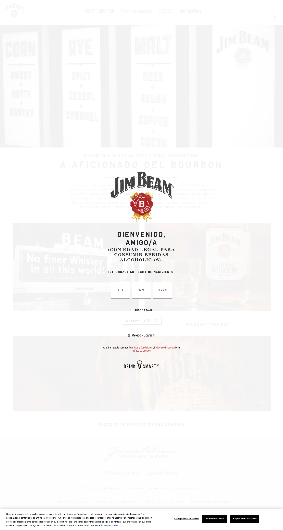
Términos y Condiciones (141, 348)
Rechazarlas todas (214, 519)
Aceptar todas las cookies (244, 519)
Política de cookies (109, 526)
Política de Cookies (141, 351)
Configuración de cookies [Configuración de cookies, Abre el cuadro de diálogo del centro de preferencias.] (186, 519)
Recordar (143, 310)
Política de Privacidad (165, 348)
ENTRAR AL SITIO (141, 320)
